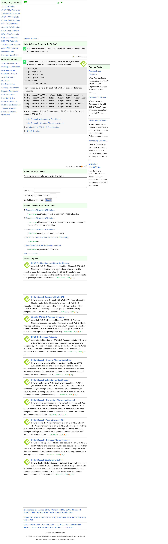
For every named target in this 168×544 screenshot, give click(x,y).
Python (40, 515)
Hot (31, 519)
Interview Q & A (8, 98)
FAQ (54, 519)
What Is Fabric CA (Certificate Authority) (43, 247)
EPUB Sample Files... (98, 120)
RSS (46, 515)
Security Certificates (10, 88)
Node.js (27, 515)
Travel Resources (8, 108)
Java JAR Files (7, 77)
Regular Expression (9, 91)
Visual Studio (61, 515)
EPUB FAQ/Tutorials (10, 31)
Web (71, 515)
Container (39, 512)
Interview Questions (10, 55)
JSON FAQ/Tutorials (10, 17)
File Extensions (8, 84)
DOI (52, 529)
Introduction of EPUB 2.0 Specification (42, 127)
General (34, 39)
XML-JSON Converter (10, 13)
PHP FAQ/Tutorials (9, 24)
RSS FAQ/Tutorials (9, 41)
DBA (43, 527)
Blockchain (29, 512)
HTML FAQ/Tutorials (10, 34)
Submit (48, 202)
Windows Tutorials (9, 74)
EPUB (47, 512)
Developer (35, 527)
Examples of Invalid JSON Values (40, 212)
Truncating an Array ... (98, 141)
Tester (26, 527)
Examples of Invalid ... (98, 97)
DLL (62, 527)
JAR (57, 527)
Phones (58, 529)
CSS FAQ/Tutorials (9, 38)
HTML (62, 512)
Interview (61, 519)
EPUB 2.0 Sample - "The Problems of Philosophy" (47, 239)
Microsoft (76, 512)
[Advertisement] (11, 149)
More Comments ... (32, 256)
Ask (31, 522)
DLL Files (5, 81)
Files (67, 527)
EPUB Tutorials (33, 131)
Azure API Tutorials (9, 48)
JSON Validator (8, 6)
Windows (50, 527)
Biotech (45, 529)
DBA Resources (8, 70)
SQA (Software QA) (9, 63)
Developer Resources (10, 67)
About (37, 519)
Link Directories (8, 94)
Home (26, 39)
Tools (51, 515)
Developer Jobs (8, 51)
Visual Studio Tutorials (11, 44)
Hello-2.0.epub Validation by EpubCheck (43, 119)
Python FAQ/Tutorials (10, 20)
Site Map (82, 519)
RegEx (27, 529)
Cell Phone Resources (11, 105)
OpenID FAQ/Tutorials (10, 27)
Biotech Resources (9, 101)
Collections (46, 519)
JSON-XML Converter (10, 10)
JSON (68, 512)
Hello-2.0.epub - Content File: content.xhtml (45, 123)
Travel (65, 529)
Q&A (39, 529)
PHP (34, 515)
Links (33, 529)
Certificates (76, 527)
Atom (74, 519)
